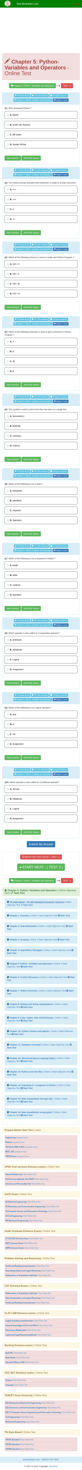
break (12, 565)
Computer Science (58, 96)
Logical (13, 659)
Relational (14, 650)
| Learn (23, 1130)
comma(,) (14, 436)
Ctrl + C (13, 264)
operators (14, 595)
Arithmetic (14, 640)
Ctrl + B (13, 284)
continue (13, 585)
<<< (11, 199)
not (11, 734)
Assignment (15, 669)
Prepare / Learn (61, 100)
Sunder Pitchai (16, 144)
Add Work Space (31, 158)
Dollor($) (14, 426)
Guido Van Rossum (18, 125)
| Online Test (32, 1167)
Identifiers (14, 500)
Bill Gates (14, 134)
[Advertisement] (41, 31)
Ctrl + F (13, 274)
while (12, 575)
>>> (11, 189)
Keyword (14, 510)
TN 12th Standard (40, 96)
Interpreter (14, 491)
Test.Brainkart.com (27, 3)
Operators (14, 520)
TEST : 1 (67, 86)
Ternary (13, 789)
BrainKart (53, 1466)
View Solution (13, 158)
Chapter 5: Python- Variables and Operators (32, 86)
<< (11, 219)
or (10, 724)
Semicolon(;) (15, 416)
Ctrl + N (13, 293)
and (11, 714)
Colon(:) (13, 445)
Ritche (13, 115)
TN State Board (22, 96)
